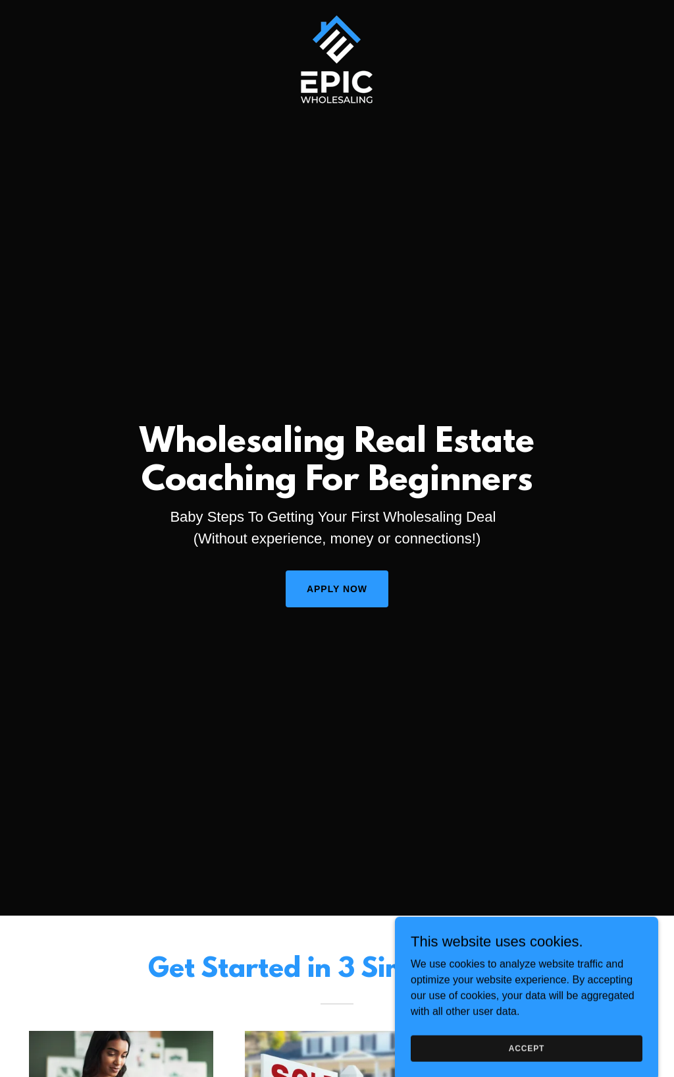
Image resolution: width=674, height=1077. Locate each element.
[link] (336, 16)
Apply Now (337, 589)
